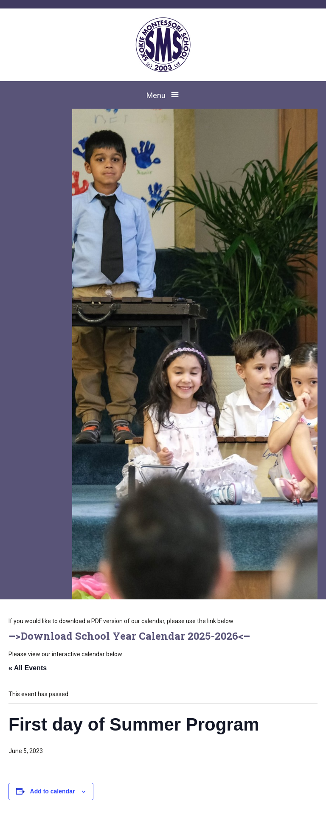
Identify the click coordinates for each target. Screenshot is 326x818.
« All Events (27, 668)
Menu (156, 95)
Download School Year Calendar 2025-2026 (129, 636)
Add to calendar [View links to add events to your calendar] (52, 791)
